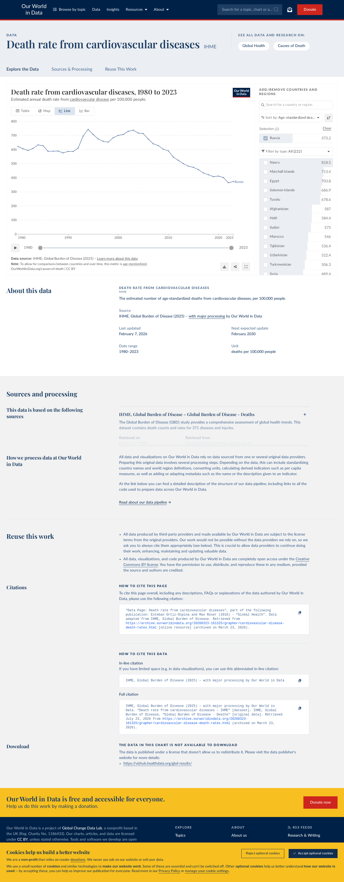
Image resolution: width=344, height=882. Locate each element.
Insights (113, 10)
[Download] (224, 266)
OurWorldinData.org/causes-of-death (37, 268)
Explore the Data (22, 69)
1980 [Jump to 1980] (28, 248)
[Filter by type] (296, 151)
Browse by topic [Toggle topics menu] (69, 10)
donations (77, 860)
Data (96, 10)
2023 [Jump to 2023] (243, 248)
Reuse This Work (121, 69)
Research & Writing (304, 842)
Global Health (253, 46)
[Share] (235, 266)
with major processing (207, 316)
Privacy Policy (169, 871)
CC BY (70, 268)
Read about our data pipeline (145, 502)
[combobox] (249, 9)
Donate (310, 10)
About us (239, 842)
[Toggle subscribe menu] (289, 9)
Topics (180, 842)
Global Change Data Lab (82, 835)
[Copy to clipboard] (294, 613)
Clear (327, 128)
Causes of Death (291, 46)
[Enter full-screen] (246, 266)
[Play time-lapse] (15, 248)
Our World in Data (34, 10)
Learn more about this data (117, 259)
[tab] (23, 111)
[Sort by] (290, 118)
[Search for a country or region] (296, 105)
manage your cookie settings (207, 871)
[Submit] (275, 10)
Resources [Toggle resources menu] (136, 10)
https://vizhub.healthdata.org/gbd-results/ (157, 770)
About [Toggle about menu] (161, 10)
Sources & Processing (72, 69)
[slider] (40, 248)
